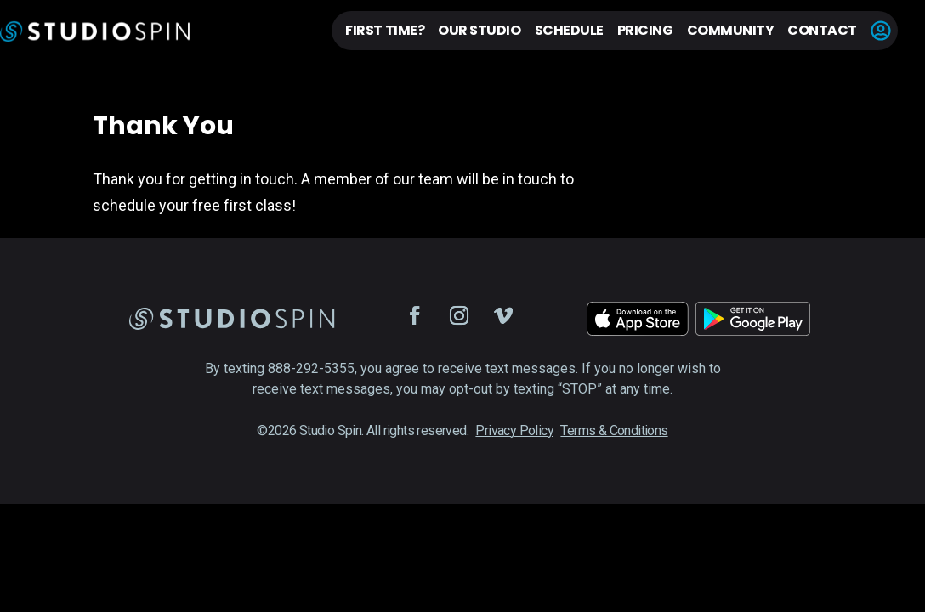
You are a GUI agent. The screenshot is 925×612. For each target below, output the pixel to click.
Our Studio (479, 30)
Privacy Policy (514, 430)
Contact (822, 30)
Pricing (645, 30)
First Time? (384, 30)
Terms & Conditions (613, 430)
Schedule (569, 30)
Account (881, 30)
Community (731, 30)
